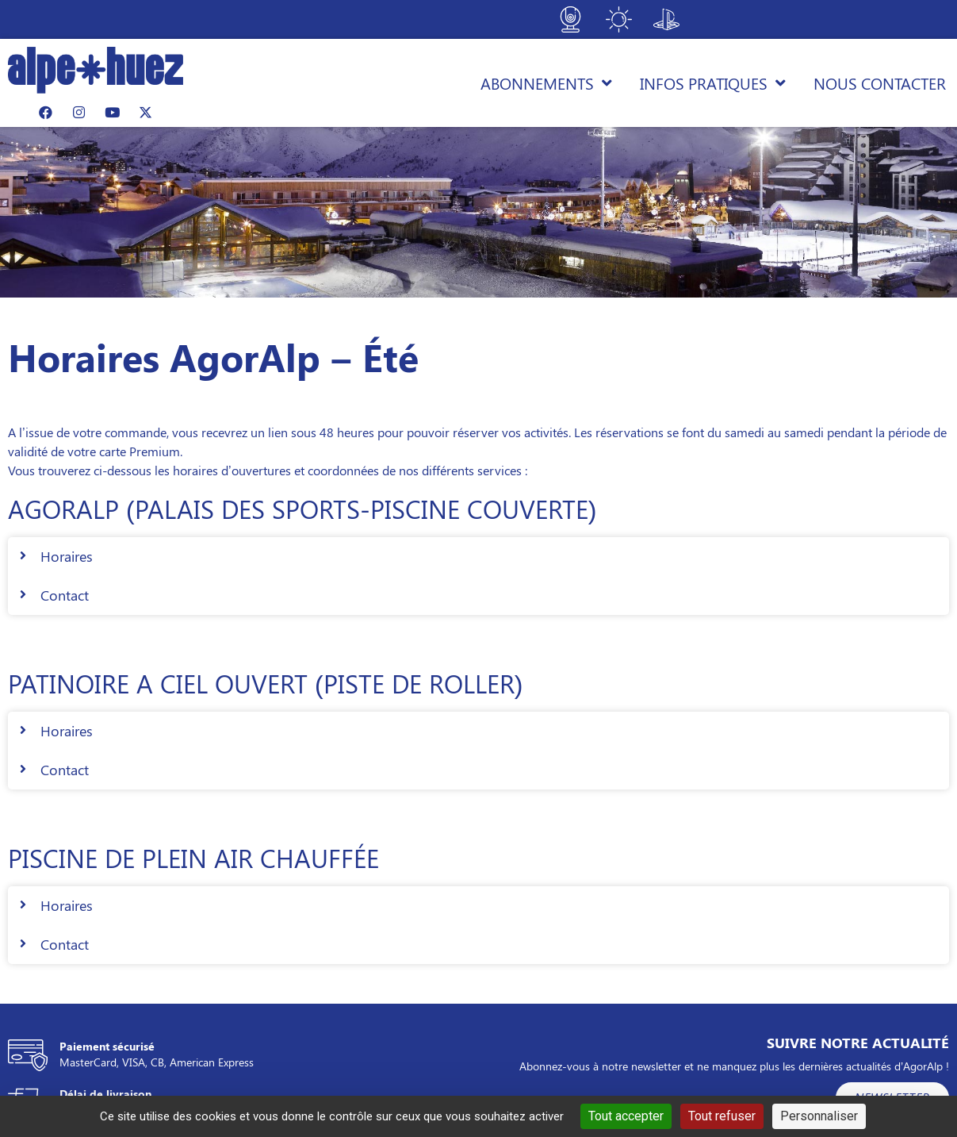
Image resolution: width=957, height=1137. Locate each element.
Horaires (66, 556)
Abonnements (546, 83)
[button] (478, 556)
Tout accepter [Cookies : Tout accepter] (626, 1116)
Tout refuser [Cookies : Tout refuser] (722, 1116)
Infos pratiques (713, 83)
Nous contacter (879, 83)
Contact (64, 595)
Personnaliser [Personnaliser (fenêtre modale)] (819, 1116)
